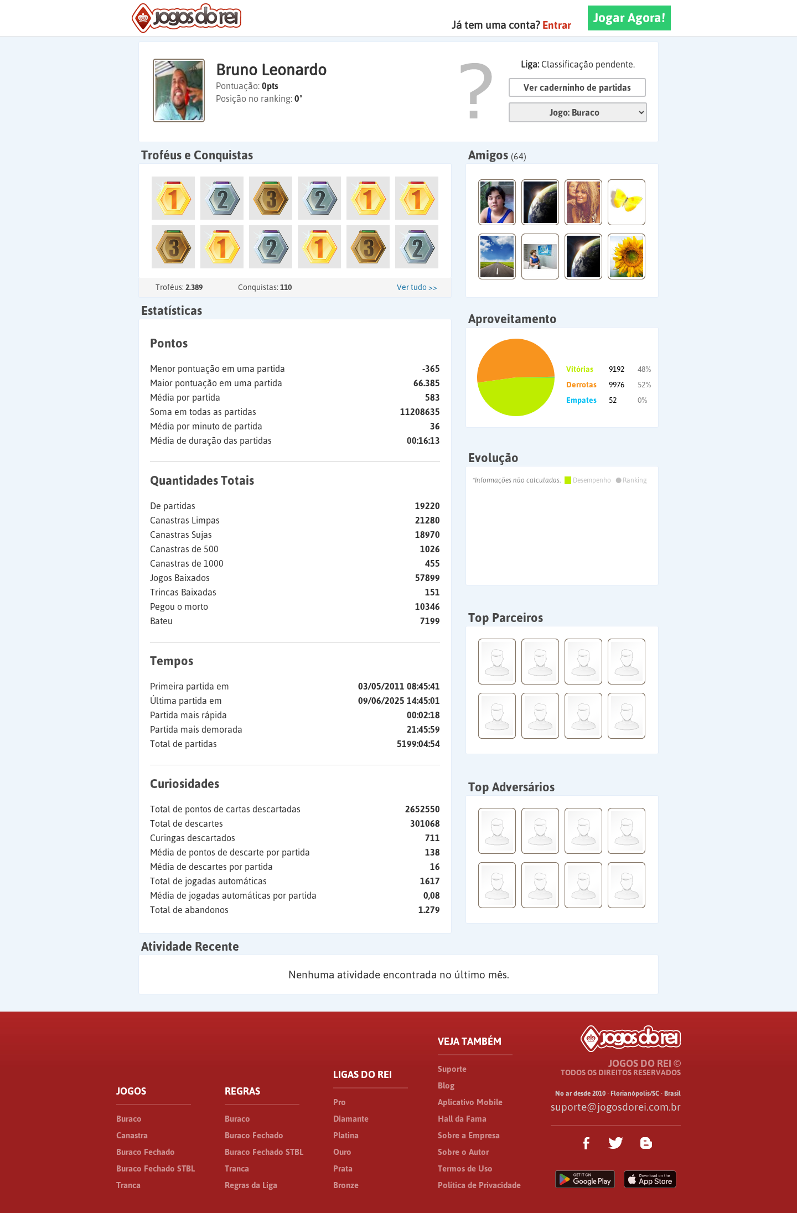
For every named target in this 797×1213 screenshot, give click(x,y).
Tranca (128, 1185)
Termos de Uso (465, 1168)
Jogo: (578, 112)
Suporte (452, 1069)
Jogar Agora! (629, 18)
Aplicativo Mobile (470, 1102)
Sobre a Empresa (469, 1135)
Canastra (132, 1135)
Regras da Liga (251, 1185)
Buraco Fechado (145, 1152)
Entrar (556, 25)
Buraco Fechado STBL (155, 1168)
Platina (346, 1135)
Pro (339, 1102)
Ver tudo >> (417, 287)
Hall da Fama (462, 1118)
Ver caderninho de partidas (577, 87)
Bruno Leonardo (271, 70)
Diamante (351, 1118)
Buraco (129, 1118)
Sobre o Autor (463, 1152)
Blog (446, 1085)
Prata (343, 1168)
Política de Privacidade (479, 1185)
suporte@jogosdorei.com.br (616, 1107)
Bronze (346, 1185)
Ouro (342, 1152)
